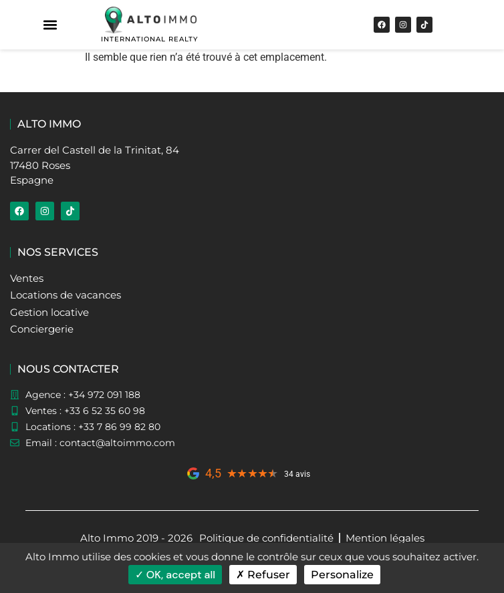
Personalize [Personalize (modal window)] (342, 574)
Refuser (263, 574)
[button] (50, 25)
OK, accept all (175, 575)
